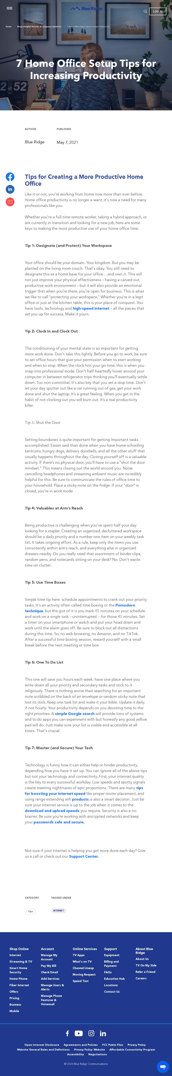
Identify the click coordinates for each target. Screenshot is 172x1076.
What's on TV (82, 962)
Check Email (49, 972)
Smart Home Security (18, 970)
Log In (158, 11)
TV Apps (79, 955)
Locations (111, 985)
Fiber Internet (19, 985)
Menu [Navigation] (9, 8)
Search (145, 11)
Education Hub (114, 979)
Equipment (111, 955)
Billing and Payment (111, 964)
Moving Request (84, 974)
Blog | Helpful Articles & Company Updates (39, 27)
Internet (58, 911)
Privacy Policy (137, 1045)
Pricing (14, 998)
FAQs (108, 972)
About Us (142, 959)
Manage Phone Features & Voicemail (51, 1000)
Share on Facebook (10, 176)
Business (15, 1005)
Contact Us (112, 992)
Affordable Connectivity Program (132, 1049)
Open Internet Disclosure (41, 1045)
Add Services (50, 979)
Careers (141, 978)
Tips (30, 912)
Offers (13, 992)
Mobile (14, 1011)
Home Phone (18, 979)
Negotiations (97, 1054)
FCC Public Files (112, 1045)
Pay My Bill (48, 966)
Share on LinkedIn (10, 189)
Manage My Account (49, 957)
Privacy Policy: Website (89, 1049)
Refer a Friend (145, 972)
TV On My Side (146, 965)
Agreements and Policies (81, 1045)
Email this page (10, 202)
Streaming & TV (20, 962)
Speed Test (81, 981)
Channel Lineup (83, 968)
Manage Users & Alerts (52, 987)
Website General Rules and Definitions (43, 1049)
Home (9, 27)
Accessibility (75, 1054)
